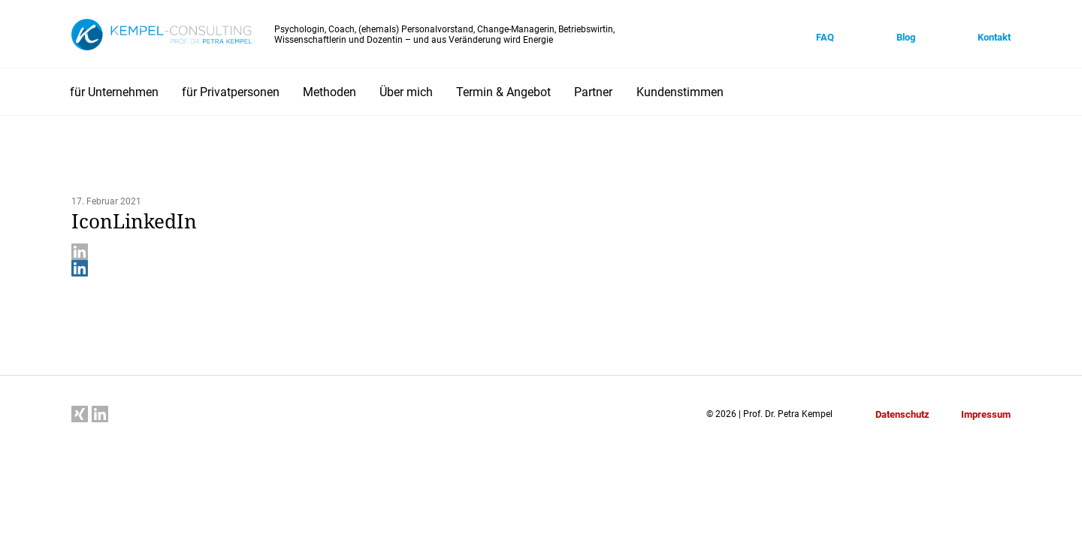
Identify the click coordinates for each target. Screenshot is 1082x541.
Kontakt (994, 37)
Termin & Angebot (503, 92)
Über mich (406, 92)
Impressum (986, 414)
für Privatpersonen (231, 92)
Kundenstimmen (680, 92)
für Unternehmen (114, 92)
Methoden (329, 92)
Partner (593, 92)
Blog (905, 37)
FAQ (825, 37)
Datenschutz (902, 414)
